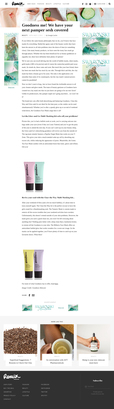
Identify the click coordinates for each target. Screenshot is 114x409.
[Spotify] (90, 4)
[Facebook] (83, 4)
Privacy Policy (10, 395)
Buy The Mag (9, 388)
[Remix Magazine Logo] (18, 4)
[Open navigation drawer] (6, 3)
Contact (7, 399)
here (56, 284)
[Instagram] (86, 4)
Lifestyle (57, 4)
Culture (66, 4)
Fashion (40, 4)
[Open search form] (109, 4)
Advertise (8, 392)
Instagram (45, 388)
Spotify (44, 395)
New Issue (31, 4)
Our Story (8, 384)
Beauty (49, 4)
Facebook (45, 384)
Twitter (44, 392)
